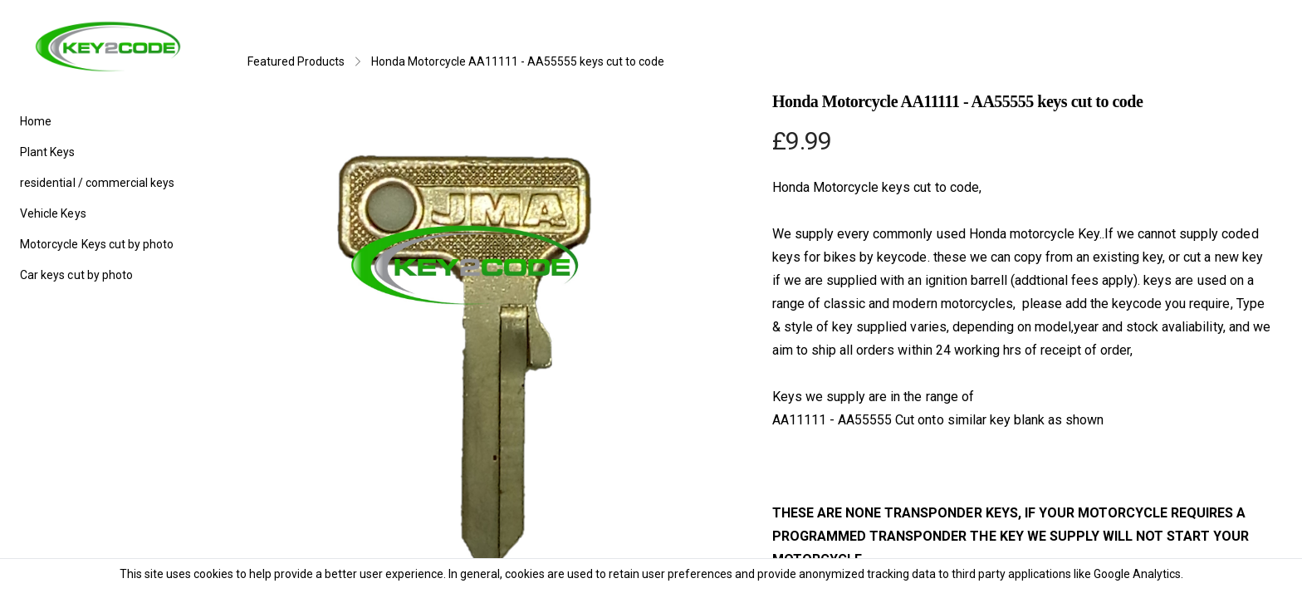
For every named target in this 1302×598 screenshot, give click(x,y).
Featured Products (296, 61)
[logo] (108, 46)
